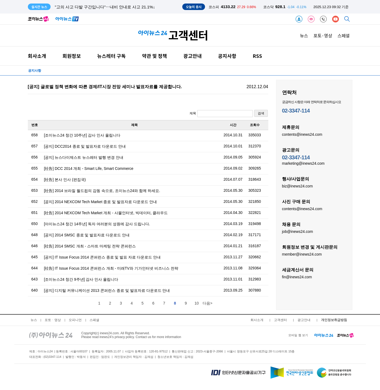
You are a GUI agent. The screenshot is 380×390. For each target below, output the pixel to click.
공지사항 (227, 56)
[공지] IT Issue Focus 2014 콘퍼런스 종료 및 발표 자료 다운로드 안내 (102, 257)
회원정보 (71, 56)
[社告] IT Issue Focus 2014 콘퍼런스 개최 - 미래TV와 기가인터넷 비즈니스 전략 (111, 268)
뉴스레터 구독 (111, 56)
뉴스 (304, 35)
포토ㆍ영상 (53, 320)
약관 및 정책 (154, 56)
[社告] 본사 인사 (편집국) (65, 179)
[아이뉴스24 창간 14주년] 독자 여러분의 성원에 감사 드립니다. (97, 224)
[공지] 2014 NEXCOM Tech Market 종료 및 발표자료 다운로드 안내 (100, 202)
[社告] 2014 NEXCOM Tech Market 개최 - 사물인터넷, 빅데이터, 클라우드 (106, 213)
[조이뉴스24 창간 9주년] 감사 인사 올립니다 (81, 279)
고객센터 (280, 320)
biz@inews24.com (297, 186)
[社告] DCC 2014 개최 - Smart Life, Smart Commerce (89, 168)
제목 (221, 113)
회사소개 (37, 56)
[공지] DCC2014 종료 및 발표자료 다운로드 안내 (85, 146)
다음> (207, 303)
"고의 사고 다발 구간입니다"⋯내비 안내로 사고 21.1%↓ (105, 7)
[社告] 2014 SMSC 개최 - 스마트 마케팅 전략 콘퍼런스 (90, 246)
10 (196, 303)
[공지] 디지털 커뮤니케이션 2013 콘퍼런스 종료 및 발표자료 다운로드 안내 (107, 290)
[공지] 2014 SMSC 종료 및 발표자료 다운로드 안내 (87, 235)
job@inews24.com (297, 231)
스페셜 (344, 35)
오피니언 (75, 320)
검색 (261, 113)
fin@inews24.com (297, 277)
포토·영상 (322, 35)
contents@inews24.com (302, 134)
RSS (257, 56)
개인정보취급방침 (334, 320)
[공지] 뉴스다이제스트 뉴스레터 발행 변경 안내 (83, 157)
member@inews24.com (302, 254)
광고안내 (192, 56)
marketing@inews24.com (303, 163)
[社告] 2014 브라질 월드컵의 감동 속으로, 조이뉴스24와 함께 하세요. (102, 191)
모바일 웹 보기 (298, 335)
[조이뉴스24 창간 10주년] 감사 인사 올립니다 (82, 135)
